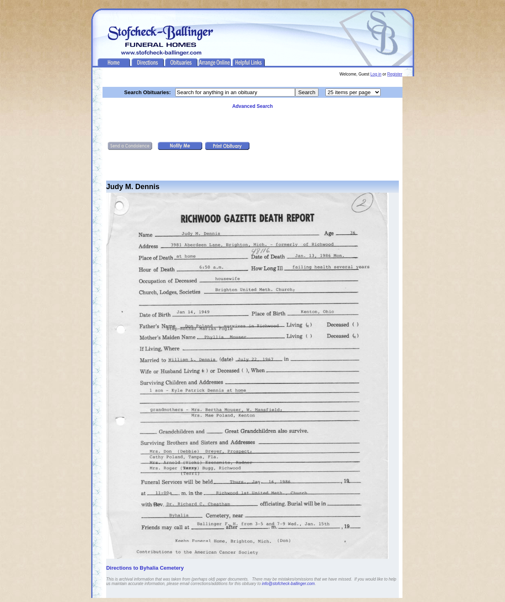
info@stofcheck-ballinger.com (288, 583)
